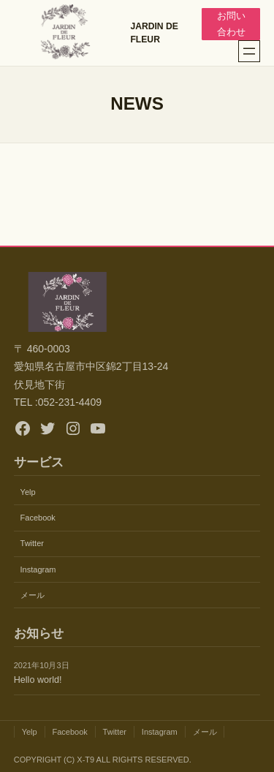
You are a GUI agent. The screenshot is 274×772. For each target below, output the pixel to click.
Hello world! (38, 680)
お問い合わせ (231, 24)
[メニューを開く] (249, 51)
